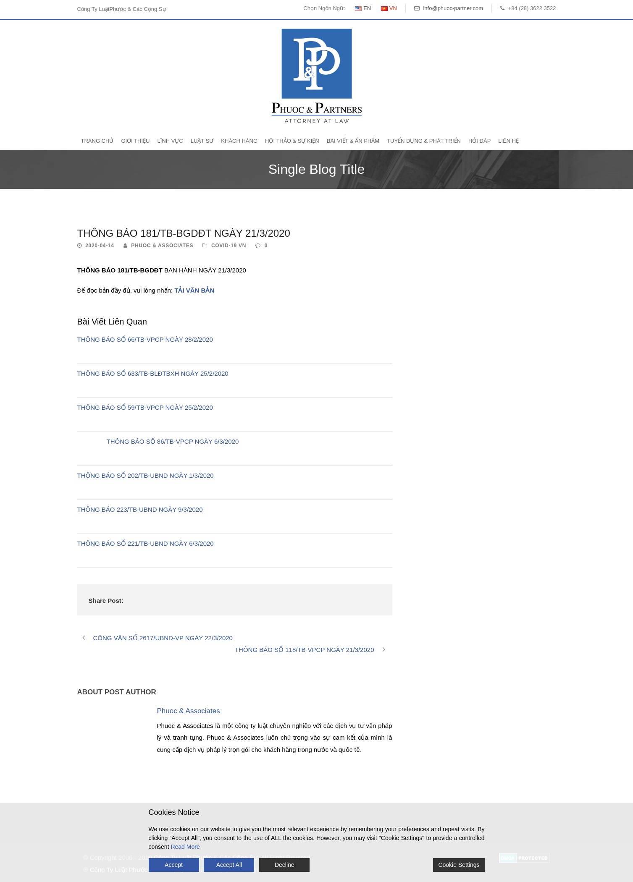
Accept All (229, 864)
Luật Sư (202, 141)
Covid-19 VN (228, 246)
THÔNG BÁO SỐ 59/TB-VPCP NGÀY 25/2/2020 (145, 407)
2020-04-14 (99, 246)
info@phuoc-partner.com (453, 8)
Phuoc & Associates (162, 246)
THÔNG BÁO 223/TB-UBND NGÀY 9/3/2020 (140, 509)
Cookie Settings (458, 864)
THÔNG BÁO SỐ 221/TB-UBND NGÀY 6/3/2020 (145, 543)
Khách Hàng (239, 141)
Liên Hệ (508, 141)
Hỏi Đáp (479, 141)
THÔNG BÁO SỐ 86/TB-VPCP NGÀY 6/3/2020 (173, 441)
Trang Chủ (97, 141)
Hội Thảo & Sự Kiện (292, 141)
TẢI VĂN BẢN (194, 290)
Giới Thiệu (135, 141)
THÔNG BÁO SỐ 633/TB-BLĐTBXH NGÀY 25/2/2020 (153, 373)
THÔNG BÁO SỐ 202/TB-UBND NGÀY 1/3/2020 (145, 475)
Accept (174, 864)
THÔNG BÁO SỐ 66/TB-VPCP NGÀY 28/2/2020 (145, 339)
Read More (185, 846)
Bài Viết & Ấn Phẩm (353, 141)
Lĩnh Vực (170, 141)
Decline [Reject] (284, 864)
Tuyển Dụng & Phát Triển (424, 141)
